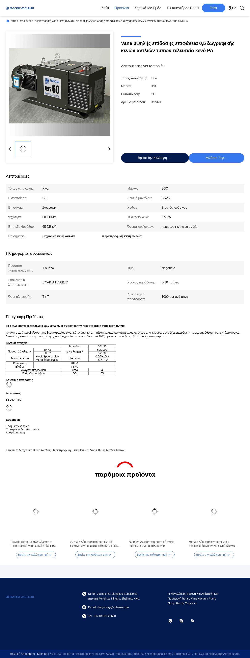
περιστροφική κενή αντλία (70, 450)
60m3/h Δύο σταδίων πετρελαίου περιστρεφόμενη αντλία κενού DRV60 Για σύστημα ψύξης (214, 544)
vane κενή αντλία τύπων (107, 450)
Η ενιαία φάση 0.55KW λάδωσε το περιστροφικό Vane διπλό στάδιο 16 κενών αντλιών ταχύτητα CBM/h (33, 544)
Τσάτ (213, 8)
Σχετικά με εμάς (148, 8)
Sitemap (42, 653)
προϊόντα (25, 20)
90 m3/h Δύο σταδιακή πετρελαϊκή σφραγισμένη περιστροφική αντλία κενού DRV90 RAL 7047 (95, 544)
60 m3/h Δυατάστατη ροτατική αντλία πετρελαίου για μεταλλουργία (152, 543)
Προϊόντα (121, 8)
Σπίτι (105, 8)
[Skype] (184, 620)
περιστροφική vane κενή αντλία (54, 20)
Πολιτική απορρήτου (22, 653)
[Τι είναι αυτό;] (173, 620)
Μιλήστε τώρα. (216, 158)
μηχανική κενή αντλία (34, 450)
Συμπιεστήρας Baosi (183, 8)
